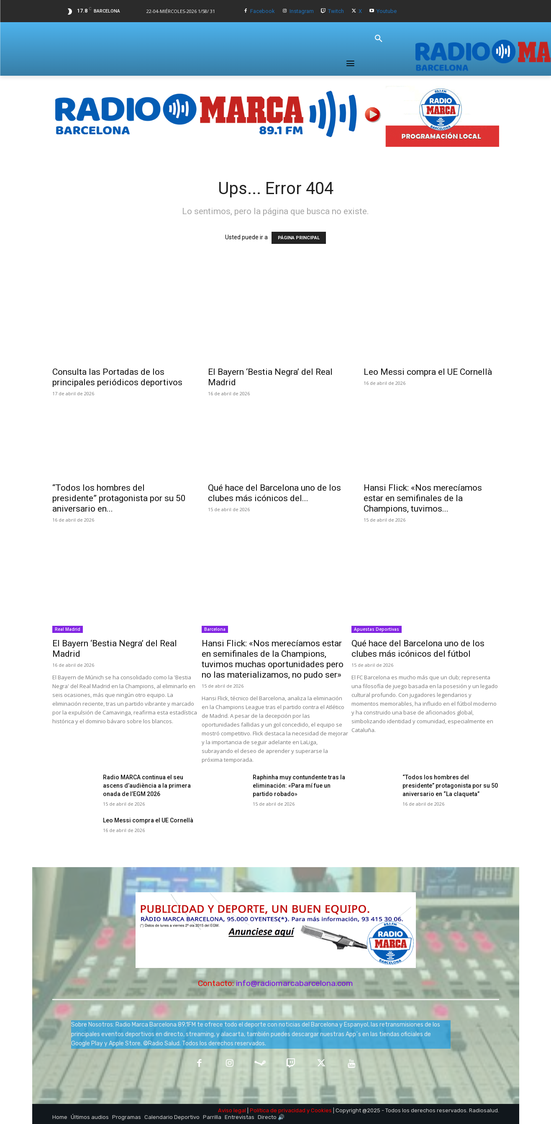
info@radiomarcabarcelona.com (294, 983)
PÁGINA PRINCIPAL (299, 238)
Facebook (262, 11)
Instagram (302, 11)
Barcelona (215, 629)
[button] (378, 39)
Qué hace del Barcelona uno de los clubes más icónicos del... (274, 493)
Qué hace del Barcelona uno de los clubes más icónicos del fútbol (417, 648)
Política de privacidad (277, 1110)
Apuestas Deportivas (376, 629)
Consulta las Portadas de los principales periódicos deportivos (117, 377)
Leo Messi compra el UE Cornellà (428, 372)
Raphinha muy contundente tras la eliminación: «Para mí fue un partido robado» (299, 785)
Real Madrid (67, 629)
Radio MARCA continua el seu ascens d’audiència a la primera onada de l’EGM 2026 (147, 785)
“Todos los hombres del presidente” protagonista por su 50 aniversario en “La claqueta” (450, 785)
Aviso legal (232, 1110)
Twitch (336, 11)
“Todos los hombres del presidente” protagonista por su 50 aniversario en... (119, 498)
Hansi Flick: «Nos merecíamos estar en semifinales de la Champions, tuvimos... (423, 498)
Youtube (387, 11)
